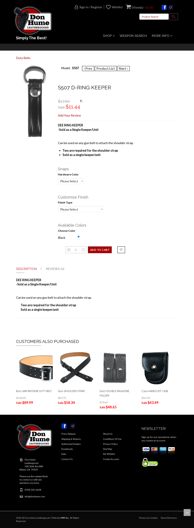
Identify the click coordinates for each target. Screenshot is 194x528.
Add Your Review (69, 115)
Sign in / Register (90, 7)
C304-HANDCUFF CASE (154, 391)
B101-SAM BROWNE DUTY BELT (34, 391)
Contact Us (67, 459)
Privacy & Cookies (148, 517)
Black (61, 237)
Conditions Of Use (112, 439)
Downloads (67, 449)
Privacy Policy (110, 444)
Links (63, 454)
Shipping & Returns (71, 439)
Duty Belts (23, 58)
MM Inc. (65, 517)
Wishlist (117, 7)
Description (26, 269)
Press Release (68, 433)
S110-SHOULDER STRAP (71, 391)
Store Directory (169, 517)
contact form (41, 476)
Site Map (107, 449)
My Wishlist (109, 454)
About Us (108, 433)
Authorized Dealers (71, 444)
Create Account (111, 459)
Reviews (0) (55, 269)
